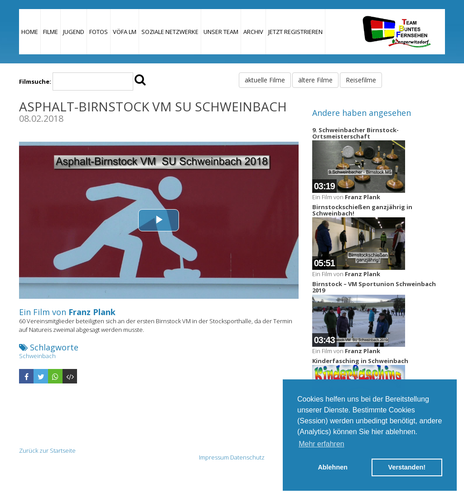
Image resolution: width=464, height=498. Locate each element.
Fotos (98, 32)
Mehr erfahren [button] (321, 444)
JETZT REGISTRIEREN (295, 32)
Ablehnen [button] (333, 467)
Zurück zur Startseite (47, 450)
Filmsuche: (35, 81)
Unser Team (220, 32)
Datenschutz (247, 457)
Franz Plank (92, 311)
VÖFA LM (124, 32)
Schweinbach (37, 356)
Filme (50, 32)
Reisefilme (361, 80)
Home (29, 32)
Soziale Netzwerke (169, 32)
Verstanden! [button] (406, 467)
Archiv (253, 32)
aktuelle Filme (265, 80)
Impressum (214, 457)
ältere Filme (315, 80)
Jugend (73, 32)
